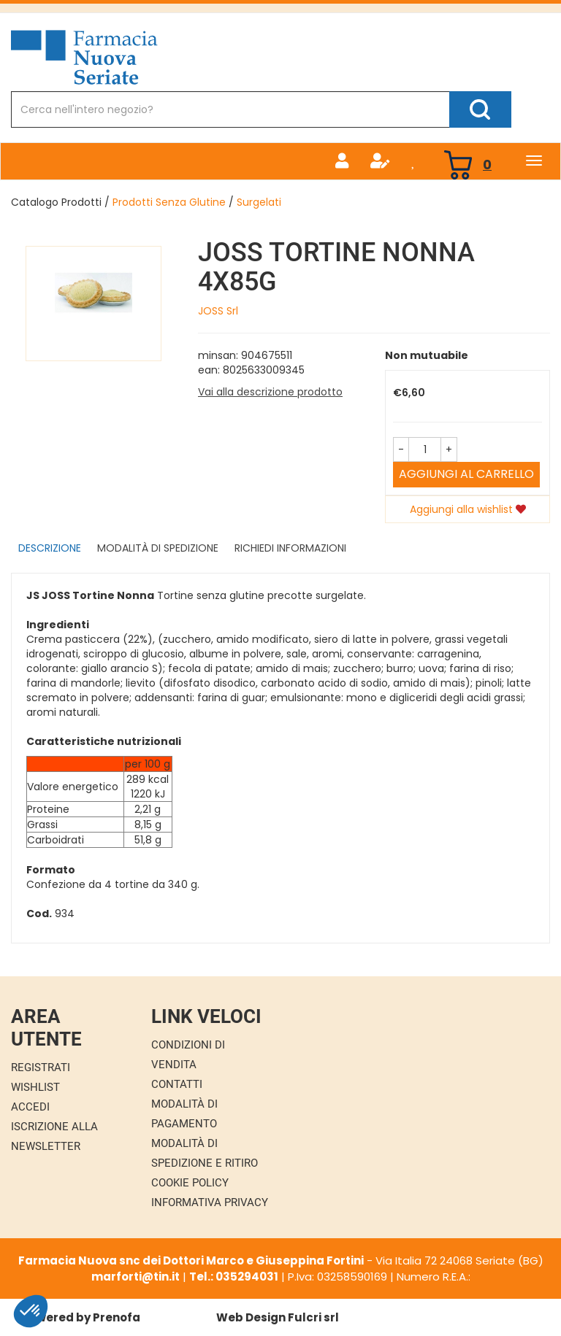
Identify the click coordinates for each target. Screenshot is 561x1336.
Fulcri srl (313, 1317)
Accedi (30, 1106)
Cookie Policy (190, 1182)
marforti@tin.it (135, 1276)
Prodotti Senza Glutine (169, 202)
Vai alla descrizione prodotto (270, 392)
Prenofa (116, 1317)
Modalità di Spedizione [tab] (157, 548)
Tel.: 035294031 (233, 1276)
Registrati (40, 1067)
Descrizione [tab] (49, 548)
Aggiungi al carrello (466, 474)
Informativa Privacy (209, 1202)
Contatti (176, 1084)
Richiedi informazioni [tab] (290, 548)
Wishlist (35, 1087)
